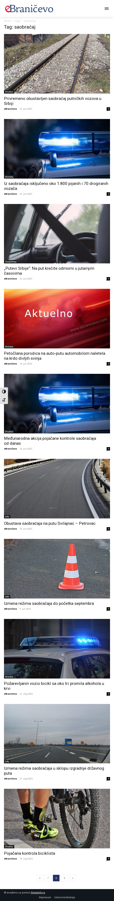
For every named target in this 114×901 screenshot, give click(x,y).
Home (7, 21)
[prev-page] (39, 878)
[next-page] (72, 878)
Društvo (9, 91)
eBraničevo (10, 108)
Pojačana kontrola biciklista (29, 853)
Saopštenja (11, 261)
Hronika (9, 176)
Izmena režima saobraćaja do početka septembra (49, 603)
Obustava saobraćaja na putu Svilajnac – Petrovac (49, 523)
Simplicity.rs (38, 892)
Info (7, 516)
